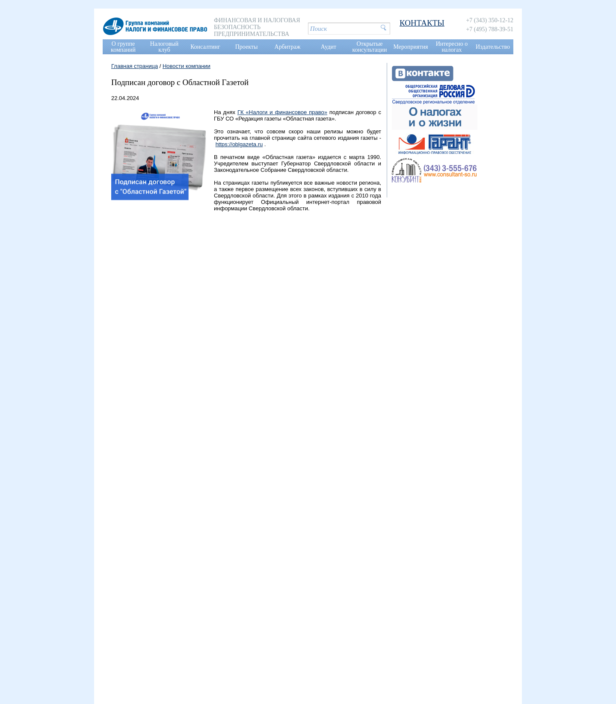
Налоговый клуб (164, 47)
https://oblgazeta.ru (239, 144)
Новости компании (186, 66)
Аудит (328, 47)
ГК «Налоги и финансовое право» (282, 112)
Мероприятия (411, 47)
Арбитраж (288, 47)
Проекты (246, 47)
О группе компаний (123, 47)
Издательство (493, 47)
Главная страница (134, 66)
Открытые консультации (369, 47)
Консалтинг (205, 47)
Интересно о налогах (452, 47)
